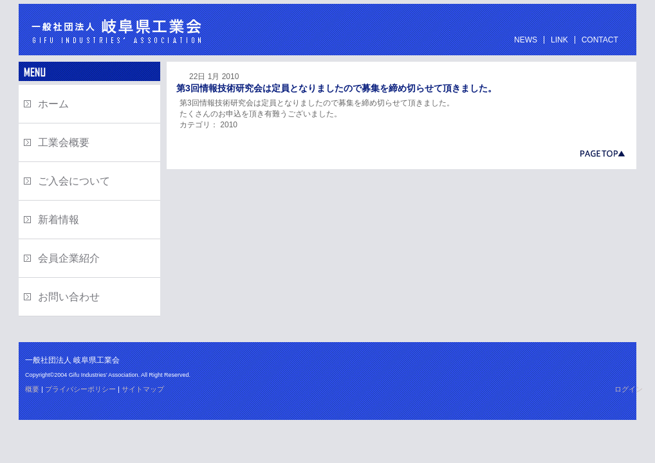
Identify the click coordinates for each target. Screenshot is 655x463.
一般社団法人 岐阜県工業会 (112, 29)
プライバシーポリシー (80, 389)
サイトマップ (143, 389)
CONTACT (600, 40)
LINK (559, 40)
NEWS (525, 40)
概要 (32, 389)
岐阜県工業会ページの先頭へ (401, 153)
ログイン (628, 389)
